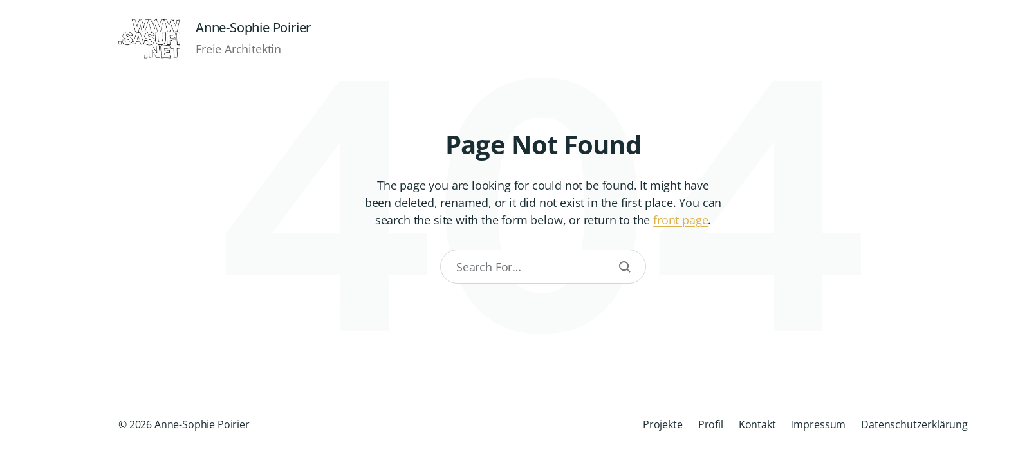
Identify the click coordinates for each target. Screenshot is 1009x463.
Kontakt (757, 424)
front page (680, 220)
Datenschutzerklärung (914, 424)
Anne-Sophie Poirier (253, 27)
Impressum (818, 424)
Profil (710, 424)
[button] (38, 231)
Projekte (663, 424)
